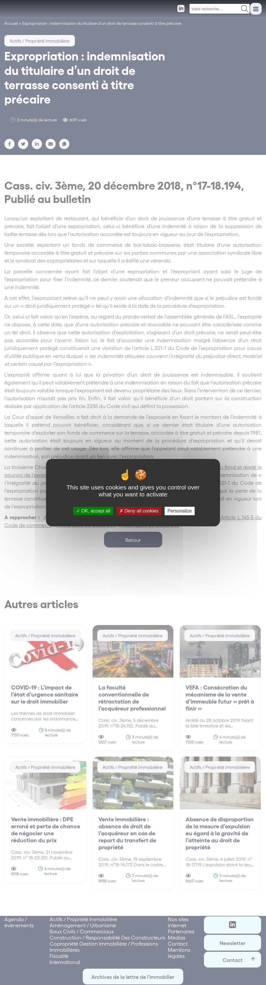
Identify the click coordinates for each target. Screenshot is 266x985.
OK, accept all (93, 510)
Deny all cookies (138, 510)
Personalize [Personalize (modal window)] (180, 510)
